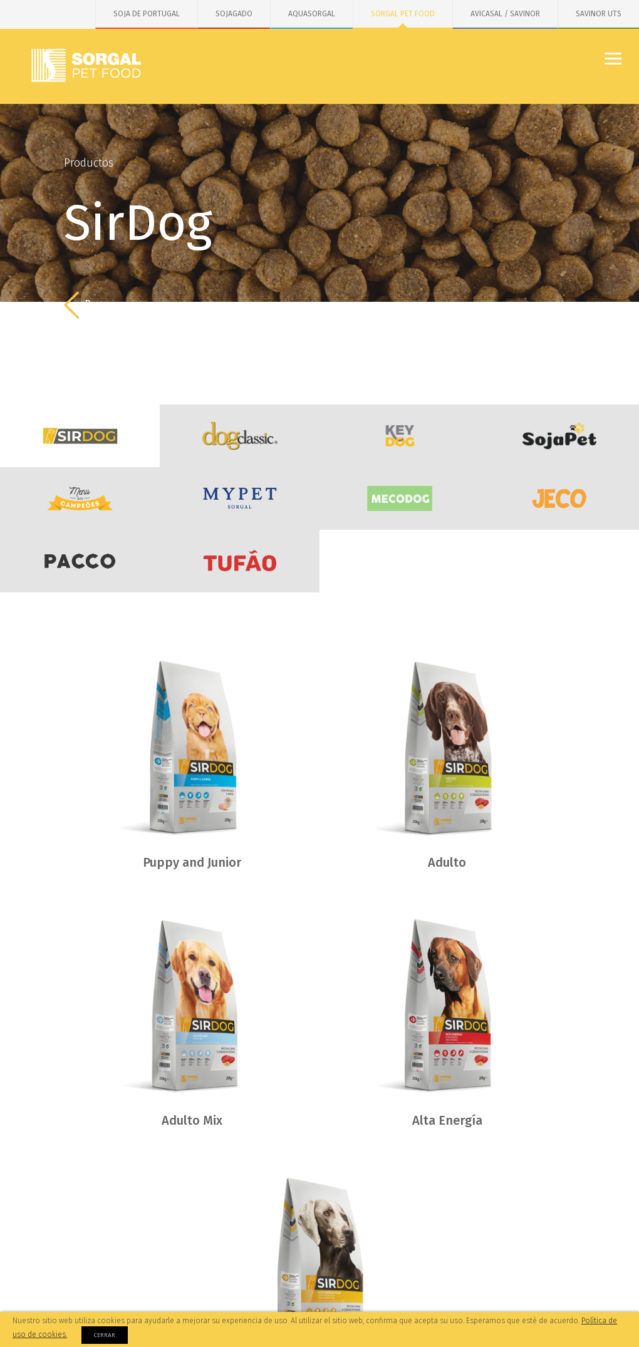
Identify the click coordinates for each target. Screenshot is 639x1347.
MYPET (240, 498)
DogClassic (240, 436)
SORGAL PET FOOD (403, 13)
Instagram (511, 1297)
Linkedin (592, 1297)
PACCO (80, 561)
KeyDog (399, 436)
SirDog (80, 436)
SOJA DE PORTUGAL (146, 13)
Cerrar (104, 1335)
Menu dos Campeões (80, 498)
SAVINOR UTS (598, 13)
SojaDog (559, 436)
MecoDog (399, 498)
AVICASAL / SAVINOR (505, 13)
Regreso (93, 305)
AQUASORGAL (311, 13)
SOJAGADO (234, 13)
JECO (559, 498)
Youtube (552, 1297)
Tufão (240, 561)
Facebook (429, 1297)
